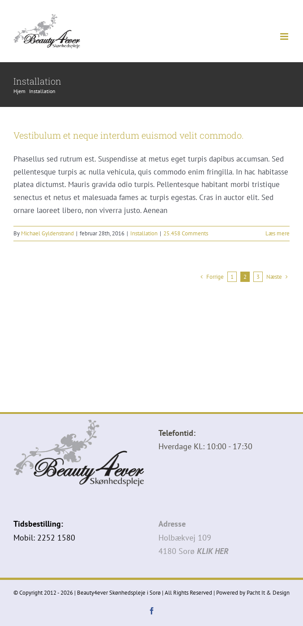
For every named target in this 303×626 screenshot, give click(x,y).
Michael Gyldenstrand (47, 233)
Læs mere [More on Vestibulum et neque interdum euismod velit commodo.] (277, 233)
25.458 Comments (185, 233)
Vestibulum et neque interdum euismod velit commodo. (128, 135)
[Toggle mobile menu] (285, 36)
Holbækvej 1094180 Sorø (193, 537)
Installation (144, 233)
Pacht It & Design (268, 592)
